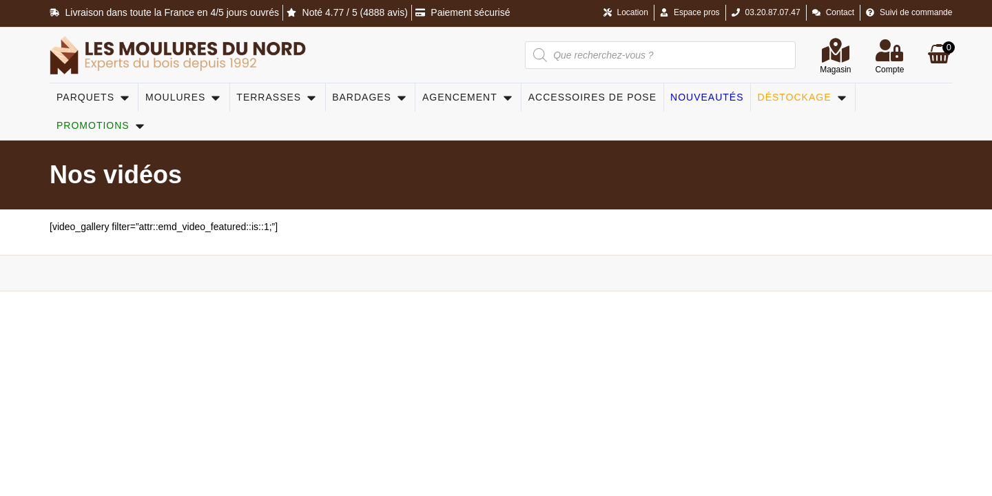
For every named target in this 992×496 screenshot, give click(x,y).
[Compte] (889, 50)
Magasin (835, 69)
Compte (889, 69)
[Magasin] (835, 50)
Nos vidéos (116, 175)
